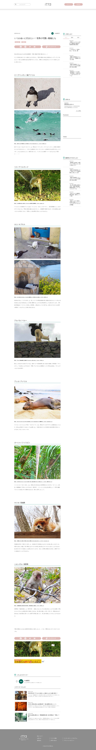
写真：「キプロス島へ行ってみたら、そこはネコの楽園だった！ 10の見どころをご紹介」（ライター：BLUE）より (31, 297)
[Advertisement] (48, 20)
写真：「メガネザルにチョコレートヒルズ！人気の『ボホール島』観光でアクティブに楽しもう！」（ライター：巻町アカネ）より (33, 481)
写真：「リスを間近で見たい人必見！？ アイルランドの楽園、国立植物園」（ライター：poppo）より (29, 203)
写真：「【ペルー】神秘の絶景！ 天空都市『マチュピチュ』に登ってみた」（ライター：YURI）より (29, 360)
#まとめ (17, 42)
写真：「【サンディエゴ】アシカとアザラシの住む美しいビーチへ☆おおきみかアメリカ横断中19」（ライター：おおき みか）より (33, 421)
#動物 (24, 42)
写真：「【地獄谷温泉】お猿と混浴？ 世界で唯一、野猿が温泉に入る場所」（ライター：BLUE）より (29, 605)
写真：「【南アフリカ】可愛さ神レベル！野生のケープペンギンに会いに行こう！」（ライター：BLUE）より (30, 143)
